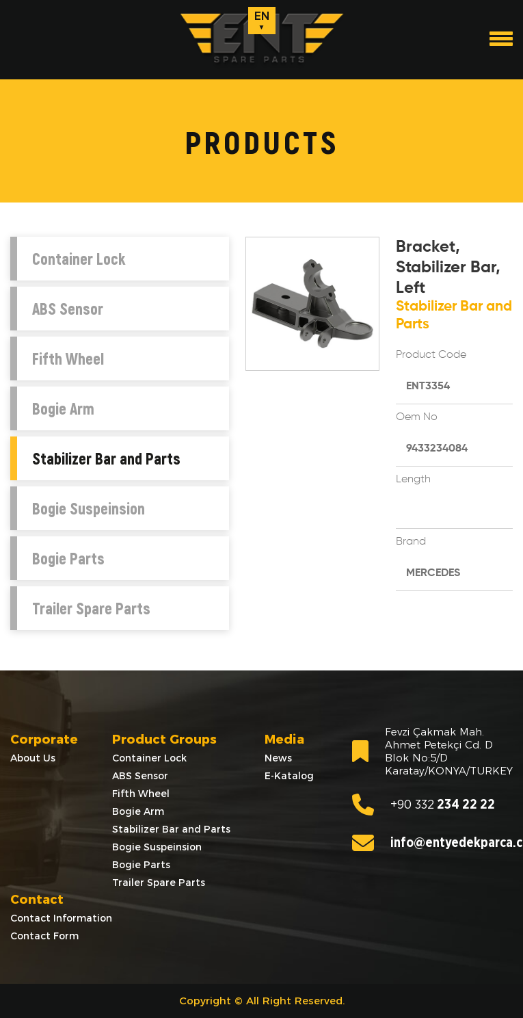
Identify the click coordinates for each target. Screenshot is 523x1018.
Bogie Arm (63, 408)
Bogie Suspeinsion (88, 508)
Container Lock (78, 258)
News (278, 758)
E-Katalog (289, 776)
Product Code (431, 355)
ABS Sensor (67, 308)
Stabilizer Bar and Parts (106, 458)
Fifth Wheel (68, 358)
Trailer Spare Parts (91, 608)
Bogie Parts (68, 558)
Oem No (417, 417)
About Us (32, 758)
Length (413, 479)
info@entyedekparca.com (432, 843)
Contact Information (61, 918)
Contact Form (44, 936)
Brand (411, 541)
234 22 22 (423, 804)
